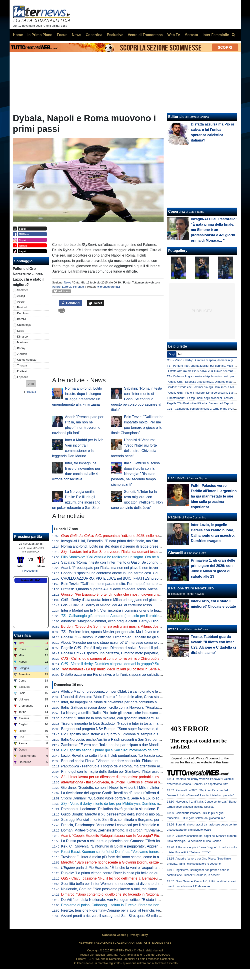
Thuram (22, 365)
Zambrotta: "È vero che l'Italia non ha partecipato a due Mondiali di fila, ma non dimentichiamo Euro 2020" (144, 745)
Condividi (70, 303)
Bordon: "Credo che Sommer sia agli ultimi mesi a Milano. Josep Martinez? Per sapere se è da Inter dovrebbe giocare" (154, 626)
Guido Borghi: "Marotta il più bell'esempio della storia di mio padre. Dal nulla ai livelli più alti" (133, 814)
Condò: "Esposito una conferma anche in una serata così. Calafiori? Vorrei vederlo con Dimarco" (137, 573)
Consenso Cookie (114, 935)
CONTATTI (143, 942)
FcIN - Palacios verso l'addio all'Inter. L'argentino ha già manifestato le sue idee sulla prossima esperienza (214, 496)
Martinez (22, 342)
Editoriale (176, 117)
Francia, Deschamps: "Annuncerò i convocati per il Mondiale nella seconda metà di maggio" (133, 825)
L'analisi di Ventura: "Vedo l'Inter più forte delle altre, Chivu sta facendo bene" (122, 697)
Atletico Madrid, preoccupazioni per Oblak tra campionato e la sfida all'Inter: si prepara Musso (134, 691)
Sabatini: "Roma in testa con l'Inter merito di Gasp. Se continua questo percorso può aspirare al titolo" (136, 399)
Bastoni (22, 307)
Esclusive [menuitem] (115, 35)
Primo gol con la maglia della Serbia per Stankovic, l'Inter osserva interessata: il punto (128, 771)
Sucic (20, 330)
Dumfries (22, 313)
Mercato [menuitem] (191, 35)
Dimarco (22, 336)
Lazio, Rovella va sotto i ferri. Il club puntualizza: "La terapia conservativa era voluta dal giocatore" (138, 755)
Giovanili (175, 553)
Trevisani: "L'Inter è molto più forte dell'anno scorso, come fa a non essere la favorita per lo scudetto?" (141, 857)
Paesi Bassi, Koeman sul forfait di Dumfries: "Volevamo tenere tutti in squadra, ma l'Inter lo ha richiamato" (144, 852)
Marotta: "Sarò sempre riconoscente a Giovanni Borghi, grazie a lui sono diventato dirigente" (133, 862)
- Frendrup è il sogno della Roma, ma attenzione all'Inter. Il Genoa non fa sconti (133, 766)
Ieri (180, 354)
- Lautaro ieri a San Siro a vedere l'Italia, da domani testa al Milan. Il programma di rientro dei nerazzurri (146, 552)
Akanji (21, 295)
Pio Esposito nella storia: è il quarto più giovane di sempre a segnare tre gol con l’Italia (129, 734)
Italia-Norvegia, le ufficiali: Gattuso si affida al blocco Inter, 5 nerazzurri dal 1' (133, 782)
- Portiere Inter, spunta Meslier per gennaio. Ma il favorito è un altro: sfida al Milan (128, 632)
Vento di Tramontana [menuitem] (145, 35)
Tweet (95, 303)
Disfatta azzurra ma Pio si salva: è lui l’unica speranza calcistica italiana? (118, 674)
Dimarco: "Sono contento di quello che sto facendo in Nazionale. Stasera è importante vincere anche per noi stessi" (152, 894)
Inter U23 (175, 629)
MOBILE (157, 942)
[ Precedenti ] (30, 570)
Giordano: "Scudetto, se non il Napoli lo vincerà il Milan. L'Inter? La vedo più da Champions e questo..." (142, 787)
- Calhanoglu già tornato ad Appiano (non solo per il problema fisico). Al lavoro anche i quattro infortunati (145, 616)
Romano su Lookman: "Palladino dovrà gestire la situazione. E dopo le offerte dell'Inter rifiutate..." (137, 809)
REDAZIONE (104, 942)
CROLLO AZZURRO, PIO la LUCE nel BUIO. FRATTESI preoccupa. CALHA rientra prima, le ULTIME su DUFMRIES (153, 578)
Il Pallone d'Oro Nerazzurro (191, 588)
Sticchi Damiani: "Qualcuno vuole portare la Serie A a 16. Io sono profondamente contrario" (132, 798)
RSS (168, 942)
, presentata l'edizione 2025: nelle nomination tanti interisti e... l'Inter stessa (140, 536)
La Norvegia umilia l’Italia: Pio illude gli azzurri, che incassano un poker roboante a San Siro (133, 713)
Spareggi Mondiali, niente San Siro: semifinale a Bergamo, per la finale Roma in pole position (134, 819)
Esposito (22, 377)
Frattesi (22, 371)
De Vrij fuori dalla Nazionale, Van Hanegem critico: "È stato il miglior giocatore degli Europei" (133, 900)
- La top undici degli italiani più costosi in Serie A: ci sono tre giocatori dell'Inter (134, 669)
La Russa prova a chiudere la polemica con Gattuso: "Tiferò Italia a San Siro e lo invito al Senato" (137, 841)
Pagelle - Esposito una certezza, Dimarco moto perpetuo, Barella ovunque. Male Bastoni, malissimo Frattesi (150, 653)
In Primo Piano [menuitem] (39, 35)
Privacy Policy (138, 935)
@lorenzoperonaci (108, 286)
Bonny (21, 348)
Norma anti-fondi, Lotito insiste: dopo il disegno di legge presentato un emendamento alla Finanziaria (140, 546)
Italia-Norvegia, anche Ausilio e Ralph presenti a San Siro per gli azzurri (117, 739)
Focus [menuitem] (62, 35)
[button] (31, 383)
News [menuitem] (76, 35)
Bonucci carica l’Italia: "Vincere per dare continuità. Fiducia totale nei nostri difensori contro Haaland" (140, 761)
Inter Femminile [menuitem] (216, 35)
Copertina (176, 211)
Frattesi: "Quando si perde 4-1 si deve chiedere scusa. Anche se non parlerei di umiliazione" (133, 589)
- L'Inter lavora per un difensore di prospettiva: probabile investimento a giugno (125, 777)
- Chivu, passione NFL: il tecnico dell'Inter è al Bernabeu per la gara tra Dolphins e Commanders (141, 878)
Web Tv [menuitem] (173, 35)
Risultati (31, 391)
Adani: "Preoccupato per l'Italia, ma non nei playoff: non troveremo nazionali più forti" (127, 568)
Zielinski (22, 354)
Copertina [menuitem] (94, 35)
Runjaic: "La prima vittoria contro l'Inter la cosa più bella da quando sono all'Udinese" (127, 873)
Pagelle (174, 517)
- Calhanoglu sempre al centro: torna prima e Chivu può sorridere (116, 658)
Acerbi (21, 301)
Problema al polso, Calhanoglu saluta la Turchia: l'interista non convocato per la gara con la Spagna (139, 905)
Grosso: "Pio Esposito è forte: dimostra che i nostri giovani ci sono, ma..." (118, 594)
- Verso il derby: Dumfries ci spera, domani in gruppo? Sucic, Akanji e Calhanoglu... (130, 664)
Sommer (22, 290)
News (67, 282)
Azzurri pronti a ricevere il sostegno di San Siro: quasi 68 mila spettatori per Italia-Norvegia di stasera (140, 916)
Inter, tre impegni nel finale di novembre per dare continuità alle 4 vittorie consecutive (127, 702)
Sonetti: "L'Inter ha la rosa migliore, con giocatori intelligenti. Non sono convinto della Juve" (132, 718)
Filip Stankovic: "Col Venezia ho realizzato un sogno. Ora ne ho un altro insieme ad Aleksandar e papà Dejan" (147, 557)
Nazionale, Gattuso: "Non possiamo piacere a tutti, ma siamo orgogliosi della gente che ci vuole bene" (141, 889)
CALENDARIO (124, 942)
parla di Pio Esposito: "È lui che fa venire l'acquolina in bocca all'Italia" (123, 868)
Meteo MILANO (30, 580)
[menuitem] (233, 35)
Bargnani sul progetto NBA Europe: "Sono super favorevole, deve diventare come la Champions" (137, 729)
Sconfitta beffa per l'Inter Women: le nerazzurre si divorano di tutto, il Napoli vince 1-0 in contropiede (140, 884)
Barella (21, 319)
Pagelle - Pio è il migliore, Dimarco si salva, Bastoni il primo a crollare (119, 648)
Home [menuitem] (18, 35)
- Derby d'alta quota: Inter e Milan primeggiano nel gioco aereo (114, 600)
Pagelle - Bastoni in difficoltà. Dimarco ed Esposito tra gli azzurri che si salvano (126, 637)
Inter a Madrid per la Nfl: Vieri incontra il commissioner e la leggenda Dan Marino (124, 610)
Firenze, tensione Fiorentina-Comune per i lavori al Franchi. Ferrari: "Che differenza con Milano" (136, 910)
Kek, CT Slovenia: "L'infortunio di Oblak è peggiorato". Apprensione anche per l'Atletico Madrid (135, 846)
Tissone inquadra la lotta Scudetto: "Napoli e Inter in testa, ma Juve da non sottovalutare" (131, 723)
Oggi (172, 354)
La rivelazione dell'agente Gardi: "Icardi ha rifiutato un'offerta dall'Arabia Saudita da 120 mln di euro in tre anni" (148, 793)
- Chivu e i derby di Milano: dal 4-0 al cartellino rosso (106, 605)
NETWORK (86, 942)
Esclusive (176, 478)
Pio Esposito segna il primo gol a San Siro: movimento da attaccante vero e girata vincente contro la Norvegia (147, 750)
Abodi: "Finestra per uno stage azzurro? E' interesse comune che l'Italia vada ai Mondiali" (131, 642)
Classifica (22, 635)
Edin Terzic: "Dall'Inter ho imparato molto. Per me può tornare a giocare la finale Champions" (134, 584)
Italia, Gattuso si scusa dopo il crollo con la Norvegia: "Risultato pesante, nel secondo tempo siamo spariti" (135, 473)
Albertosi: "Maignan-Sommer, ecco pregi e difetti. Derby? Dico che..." (115, 621)
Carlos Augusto (26, 359)
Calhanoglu (24, 324)
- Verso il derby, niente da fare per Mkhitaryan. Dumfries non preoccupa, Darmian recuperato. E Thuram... (147, 803)
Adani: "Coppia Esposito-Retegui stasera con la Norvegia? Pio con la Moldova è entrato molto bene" (140, 836)
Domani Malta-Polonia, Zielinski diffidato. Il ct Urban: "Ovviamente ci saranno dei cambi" (130, 830)
